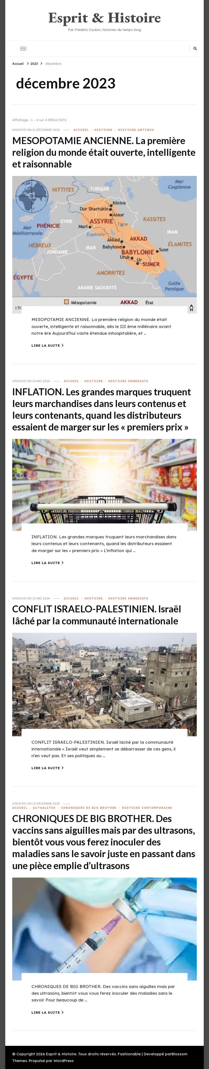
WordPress (64, 1060)
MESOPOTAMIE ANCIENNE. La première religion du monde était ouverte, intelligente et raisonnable (104, 152)
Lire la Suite (48, 345)
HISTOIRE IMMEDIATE (128, 381)
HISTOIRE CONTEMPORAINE (147, 808)
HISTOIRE (103, 130)
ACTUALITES (44, 808)
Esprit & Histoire (104, 17)
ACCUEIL (81, 130)
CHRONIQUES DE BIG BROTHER (88, 808)
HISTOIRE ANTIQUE (136, 130)
